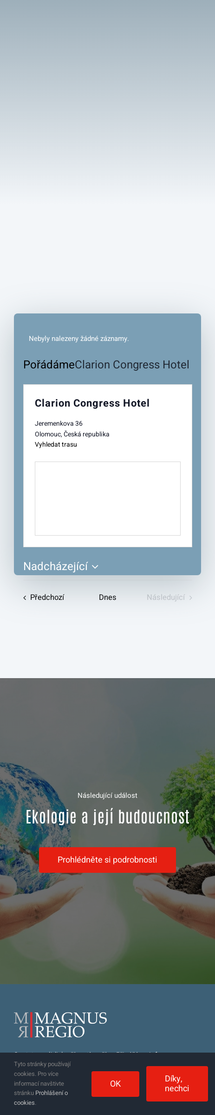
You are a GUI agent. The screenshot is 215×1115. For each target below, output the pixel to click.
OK (115, 1084)
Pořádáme (49, 365)
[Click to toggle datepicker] (63, 566)
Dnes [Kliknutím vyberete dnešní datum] (108, 597)
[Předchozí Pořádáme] (42, 597)
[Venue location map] (107, 498)
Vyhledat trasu (56, 444)
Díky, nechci (177, 1084)
